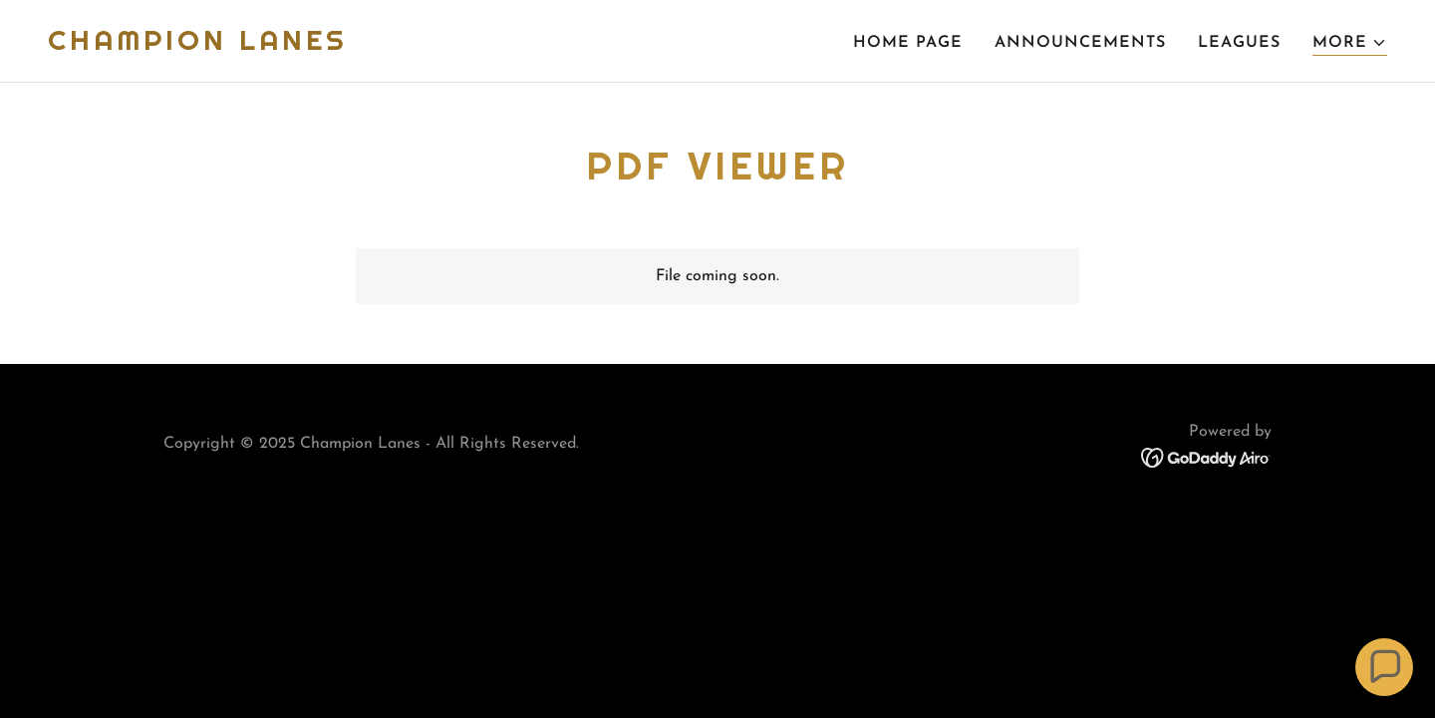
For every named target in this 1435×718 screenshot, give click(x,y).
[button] (1349, 43)
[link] (198, 46)
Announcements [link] (1080, 43)
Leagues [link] (1239, 43)
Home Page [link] (908, 43)
